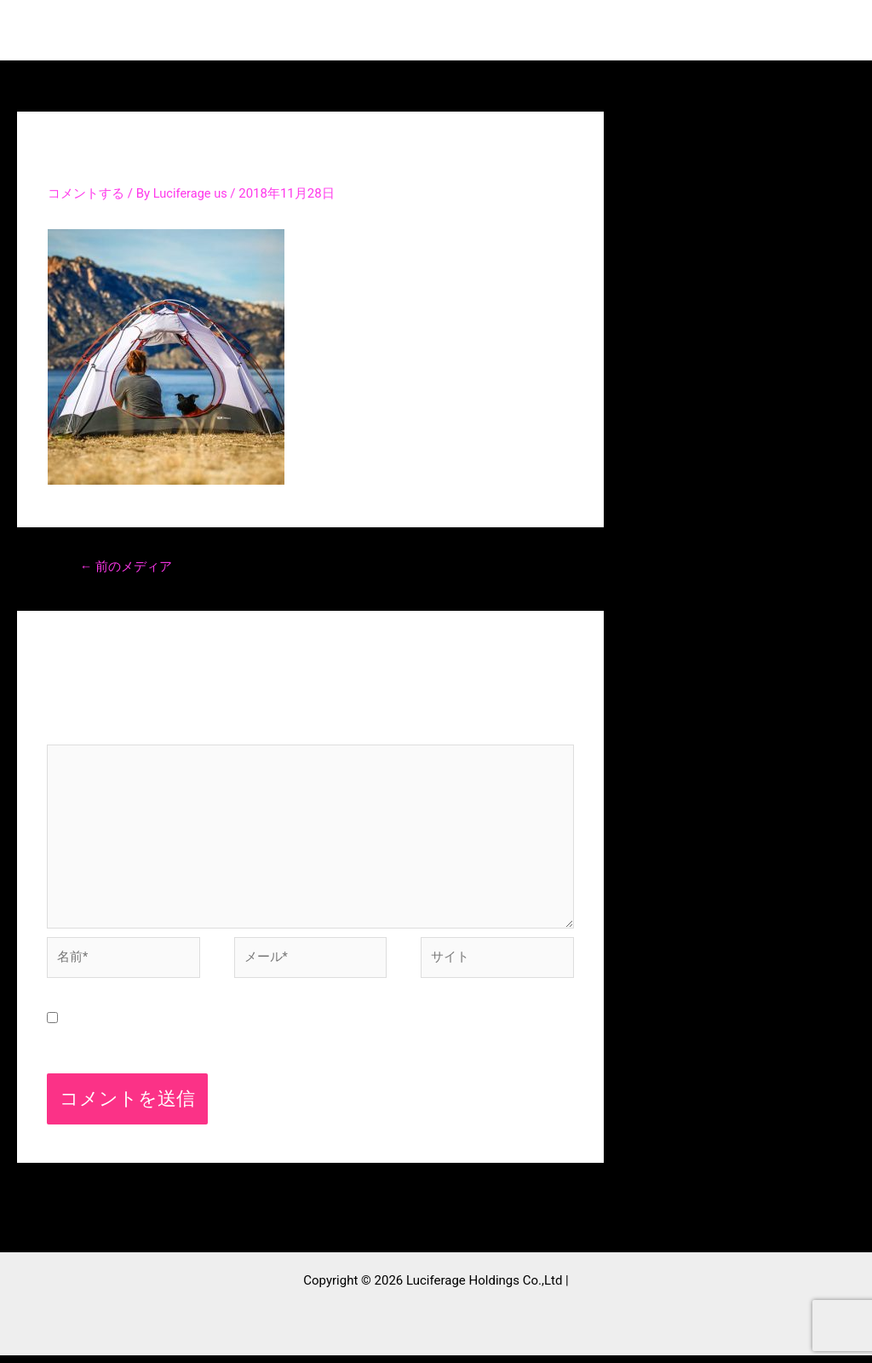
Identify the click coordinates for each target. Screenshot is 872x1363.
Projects (524, 29)
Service (437, 29)
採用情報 (804, 29)
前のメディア (126, 567)
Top (365, 29)
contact (711, 29)
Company (619, 29)
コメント (80, 734)
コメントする (86, 193)
